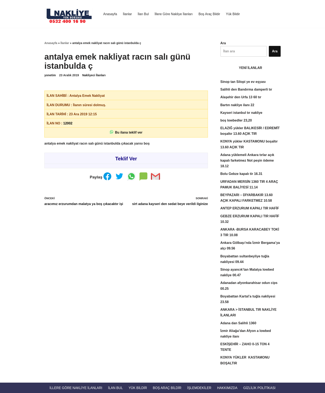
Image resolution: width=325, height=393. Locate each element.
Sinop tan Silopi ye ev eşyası (243, 82)
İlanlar (127, 14)
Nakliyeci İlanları (94, 75)
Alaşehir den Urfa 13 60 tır (240, 97)
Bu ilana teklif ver (126, 132)
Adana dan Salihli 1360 (238, 323)
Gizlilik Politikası (259, 388)
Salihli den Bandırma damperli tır (246, 89)
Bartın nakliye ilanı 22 (237, 105)
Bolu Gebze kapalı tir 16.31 (241, 174)
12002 (68, 123)
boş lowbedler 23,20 (236, 120)
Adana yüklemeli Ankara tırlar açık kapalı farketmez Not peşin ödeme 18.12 (247, 160)
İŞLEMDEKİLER (199, 388)
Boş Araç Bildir (209, 14)
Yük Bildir (233, 14)
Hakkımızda (227, 388)
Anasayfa (110, 14)
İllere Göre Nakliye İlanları (174, 14)
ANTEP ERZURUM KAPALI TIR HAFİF (249, 208)
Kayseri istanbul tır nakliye (241, 112)
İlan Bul (143, 14)
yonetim (50, 75)
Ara (223, 43)
